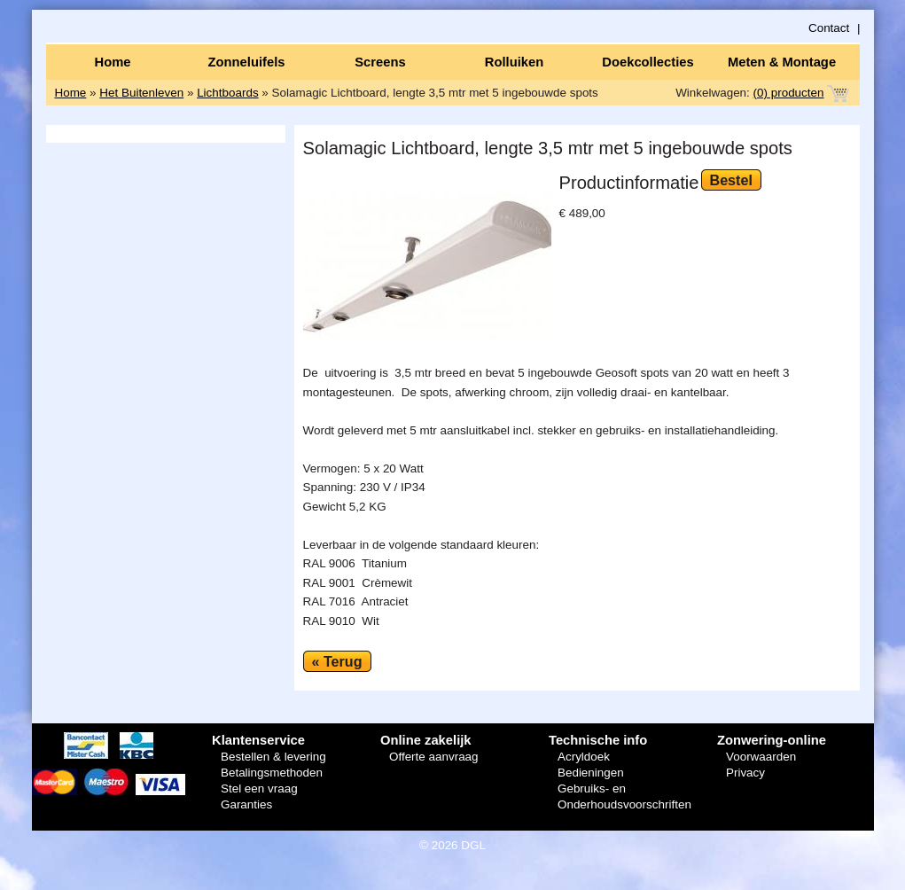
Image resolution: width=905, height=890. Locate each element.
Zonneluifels (246, 62)
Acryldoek (584, 756)
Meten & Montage (782, 62)
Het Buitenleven (141, 92)
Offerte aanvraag (434, 756)
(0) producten (788, 92)
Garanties (246, 804)
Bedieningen (591, 772)
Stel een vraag (259, 788)
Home (112, 62)
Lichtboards (227, 92)
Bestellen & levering (273, 756)
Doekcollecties (647, 62)
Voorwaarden (761, 756)
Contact (828, 28)
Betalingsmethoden (272, 772)
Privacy (745, 772)
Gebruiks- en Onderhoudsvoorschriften (624, 796)
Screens (380, 62)
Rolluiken (514, 62)
